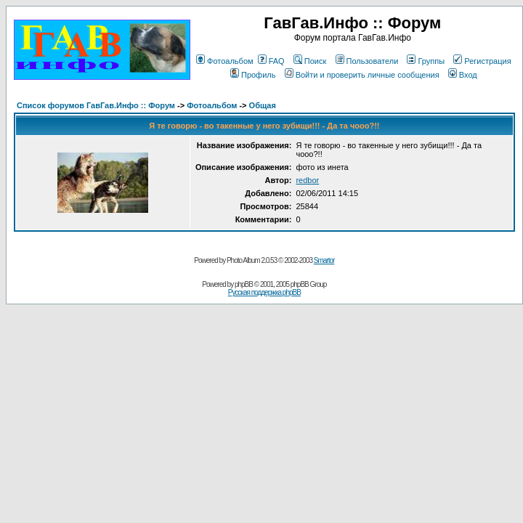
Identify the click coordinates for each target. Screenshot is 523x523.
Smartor (324, 260)
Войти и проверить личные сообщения (362, 74)
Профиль (253, 74)
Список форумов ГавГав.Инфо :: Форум (96, 105)
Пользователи (367, 61)
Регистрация (482, 61)
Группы (426, 61)
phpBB (244, 284)
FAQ (271, 61)
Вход (462, 74)
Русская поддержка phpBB (264, 292)
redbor (307, 180)
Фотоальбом (225, 61)
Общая (262, 105)
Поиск (309, 61)
